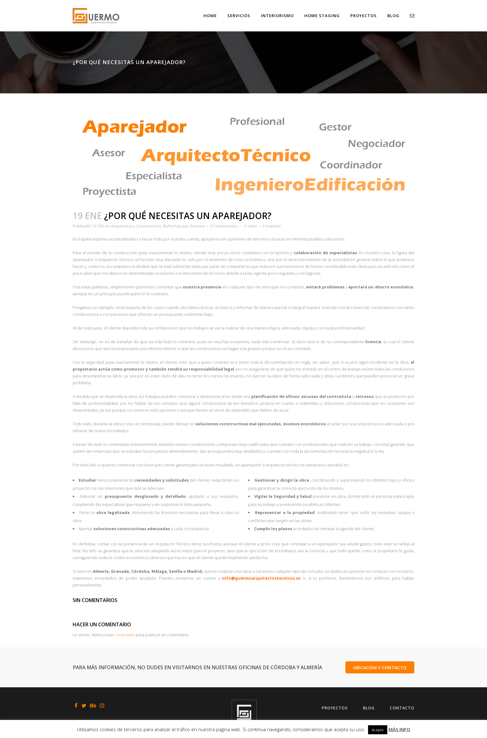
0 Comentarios (224, 226)
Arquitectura (122, 226)
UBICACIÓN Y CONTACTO (380, 667)
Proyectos (335, 708)
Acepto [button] (378, 729)
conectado (125, 635)
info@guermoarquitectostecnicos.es (261, 578)
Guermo (197, 226)
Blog (369, 708)
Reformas (172, 226)
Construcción (148, 226)
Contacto (402, 708)
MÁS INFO (399, 729)
